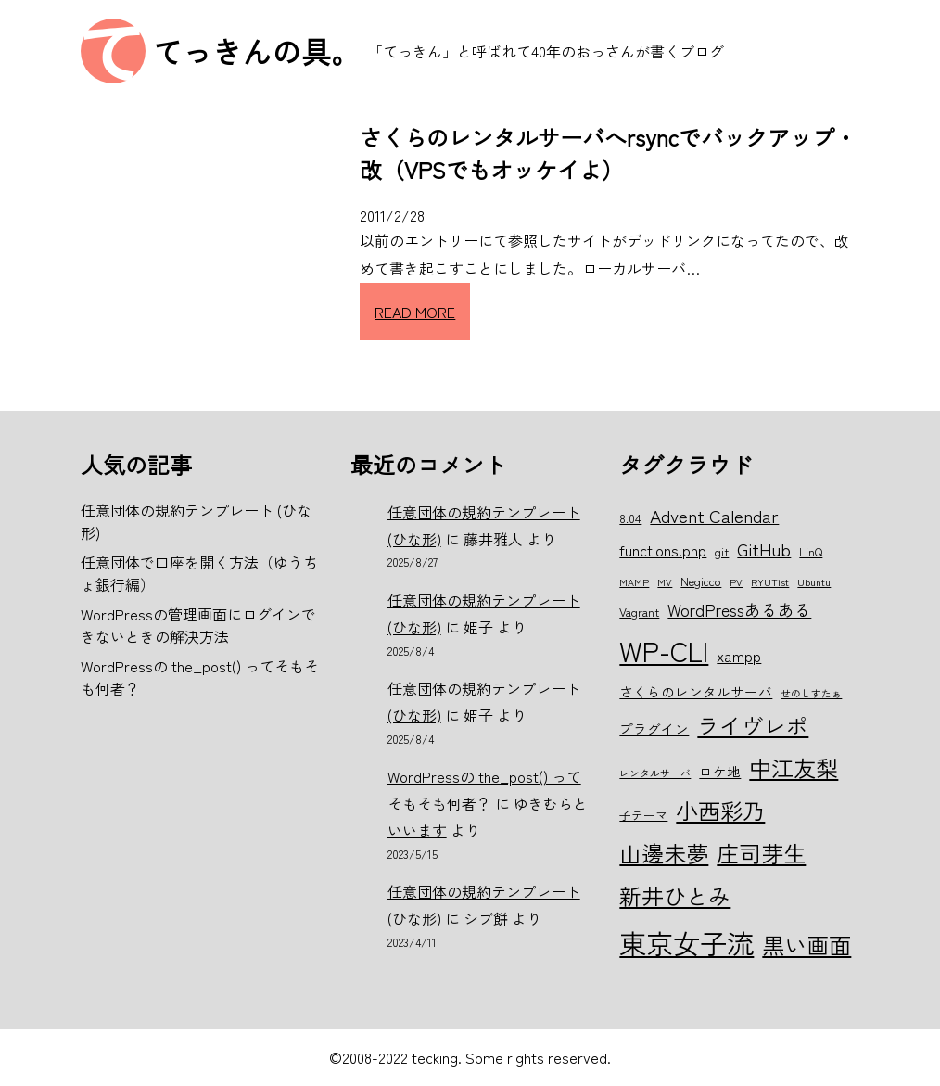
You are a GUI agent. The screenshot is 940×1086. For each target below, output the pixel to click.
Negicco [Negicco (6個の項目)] (700, 581)
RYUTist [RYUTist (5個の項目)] (770, 582)
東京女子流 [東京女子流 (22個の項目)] (686, 942)
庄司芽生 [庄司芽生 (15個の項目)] (761, 853)
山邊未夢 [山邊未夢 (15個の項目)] (663, 853)
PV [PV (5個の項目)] (736, 582)
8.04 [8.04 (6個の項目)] (630, 518)
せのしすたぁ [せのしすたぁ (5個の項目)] (811, 693)
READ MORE (415, 311)
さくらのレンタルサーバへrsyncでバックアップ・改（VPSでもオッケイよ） (608, 153)
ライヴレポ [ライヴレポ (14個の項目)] (752, 725)
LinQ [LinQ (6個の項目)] (810, 551)
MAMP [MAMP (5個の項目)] (634, 582)
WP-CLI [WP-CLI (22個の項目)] (663, 650)
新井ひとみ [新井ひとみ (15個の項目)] (674, 895)
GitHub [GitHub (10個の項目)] (764, 548)
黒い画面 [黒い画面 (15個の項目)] (806, 944)
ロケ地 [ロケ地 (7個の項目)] (720, 771)
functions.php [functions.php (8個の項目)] (662, 550)
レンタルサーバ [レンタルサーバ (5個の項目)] (655, 773)
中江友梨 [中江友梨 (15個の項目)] (793, 767)
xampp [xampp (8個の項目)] (739, 656)
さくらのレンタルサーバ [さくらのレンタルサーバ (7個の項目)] (695, 691)
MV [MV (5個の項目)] (664, 582)
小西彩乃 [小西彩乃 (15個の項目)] (720, 810)
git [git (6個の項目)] (722, 551)
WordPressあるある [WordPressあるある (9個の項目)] (739, 609)
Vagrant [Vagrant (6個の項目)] (639, 611)
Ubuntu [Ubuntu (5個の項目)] (814, 582)
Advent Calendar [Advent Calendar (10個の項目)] (714, 515)
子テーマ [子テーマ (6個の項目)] (643, 815)
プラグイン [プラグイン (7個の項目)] (654, 728)
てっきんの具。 (257, 51)
